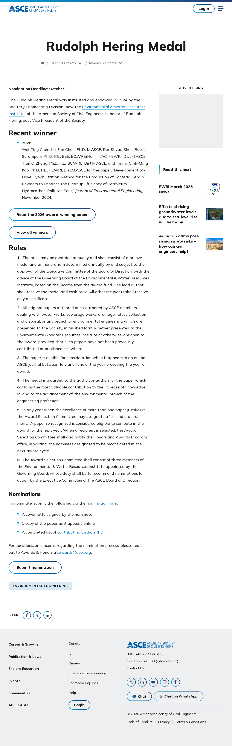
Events (14, 673)
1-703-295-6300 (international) (152, 660)
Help (72, 692)
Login (203, 8)
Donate (74, 642)
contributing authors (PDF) (82, 532)
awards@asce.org (75, 552)
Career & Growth (97, 63)
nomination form (102, 503)
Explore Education (24, 663)
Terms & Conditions (190, 722)
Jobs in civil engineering (87, 672)
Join (72, 652)
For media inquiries (83, 682)
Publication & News (25, 653)
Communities (20, 683)
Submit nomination (35, 567)
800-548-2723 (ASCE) (145, 653)
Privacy (164, 722)
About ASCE (19, 694)
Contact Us (135, 667)
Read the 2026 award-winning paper (52, 214)
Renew (74, 662)
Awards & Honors (136, 63)
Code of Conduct (140, 722)
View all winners (32, 232)
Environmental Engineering (40, 586)
